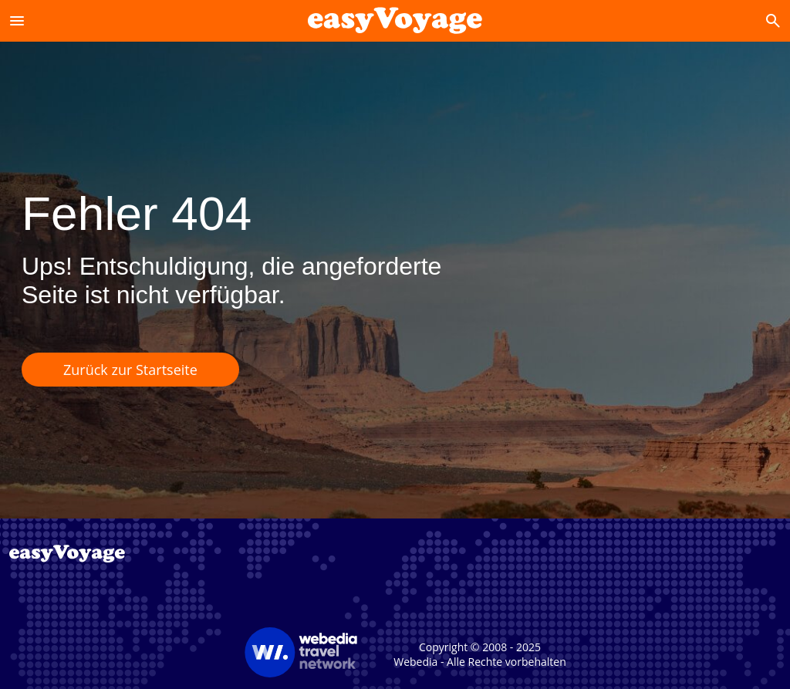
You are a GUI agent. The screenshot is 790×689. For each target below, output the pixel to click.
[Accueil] (395, 20)
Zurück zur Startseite (130, 369)
